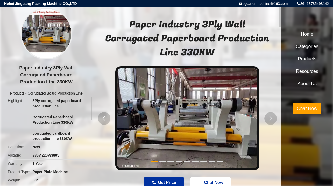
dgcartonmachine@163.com (265, 4)
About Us (307, 83)
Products (17, 93)
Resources (307, 71)
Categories (307, 46)
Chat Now (307, 108)
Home (307, 34)
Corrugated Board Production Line (55, 93)
